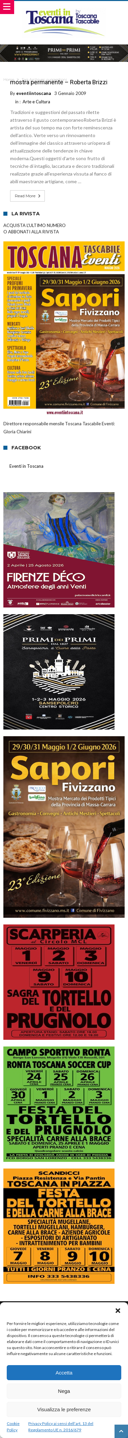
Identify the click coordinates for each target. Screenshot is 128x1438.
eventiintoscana (33, 93)
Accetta (64, 1372)
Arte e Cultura (36, 101)
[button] (118, 1310)
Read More (28, 196)
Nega (64, 1391)
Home (8, 79)
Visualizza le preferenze (64, 1409)
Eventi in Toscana (26, 466)
